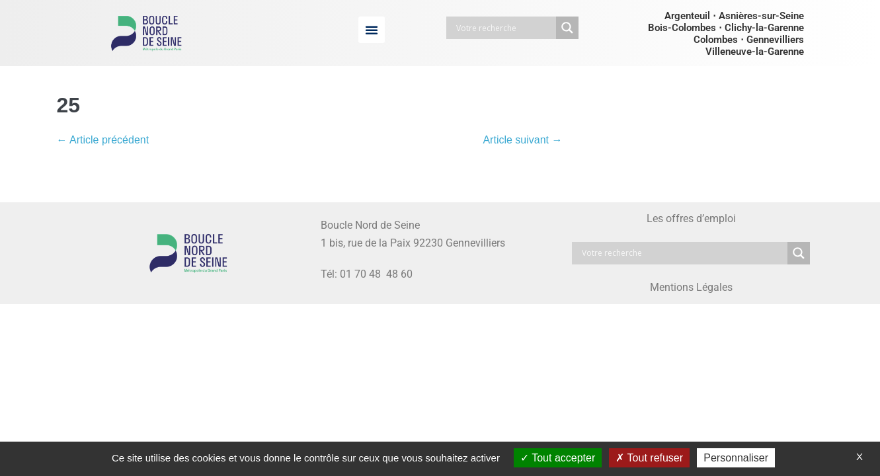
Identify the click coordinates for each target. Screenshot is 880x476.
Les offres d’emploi (691, 218)
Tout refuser (649, 457)
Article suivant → (522, 139)
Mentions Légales (691, 287)
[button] (371, 30)
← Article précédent (103, 139)
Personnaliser (735, 457)
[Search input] (504, 28)
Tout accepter (557, 457)
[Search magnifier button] (567, 28)
